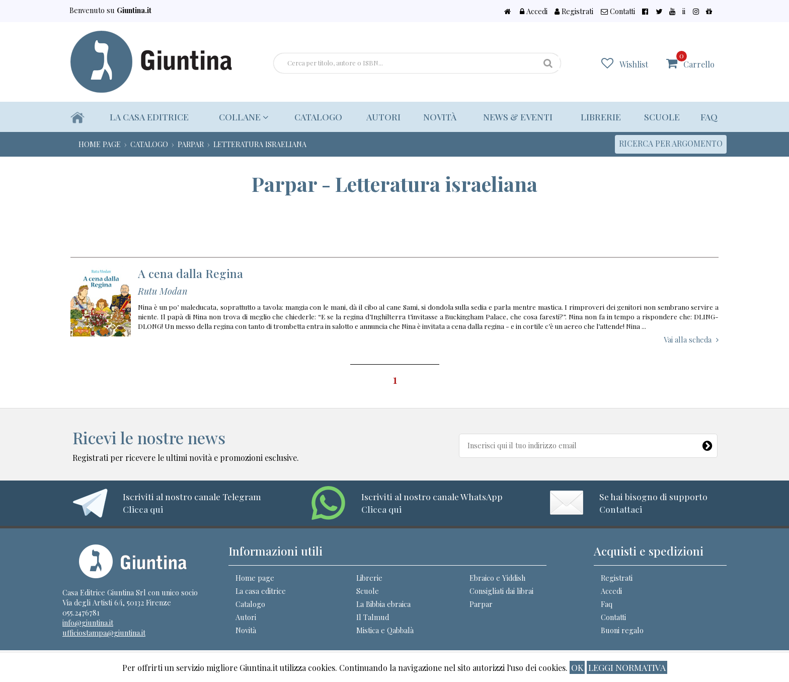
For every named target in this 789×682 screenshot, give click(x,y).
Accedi (579, 11)
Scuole (661, 116)
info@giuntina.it (87, 623)
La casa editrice (149, 116)
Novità (436, 116)
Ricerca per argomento (671, 143)
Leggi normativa (627, 667)
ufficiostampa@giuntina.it (103, 633)
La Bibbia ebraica (383, 604)
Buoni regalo (622, 630)
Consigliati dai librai (501, 591)
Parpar (481, 604)
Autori (380, 116)
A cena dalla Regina (190, 273)
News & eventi (515, 116)
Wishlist (640, 63)
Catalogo (314, 116)
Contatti (652, 11)
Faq (709, 116)
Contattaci (620, 509)
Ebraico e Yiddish (497, 578)
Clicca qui (143, 509)
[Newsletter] (708, 443)
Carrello (699, 59)
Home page (254, 578)
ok (577, 667)
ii (695, 11)
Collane (242, 116)
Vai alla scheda (688, 339)
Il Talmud (372, 617)
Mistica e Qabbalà (385, 630)
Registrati (614, 11)
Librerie (599, 116)
